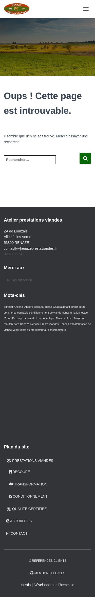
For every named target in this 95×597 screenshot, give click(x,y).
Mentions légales (47, 573)
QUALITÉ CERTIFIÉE (26, 508)
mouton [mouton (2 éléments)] (8, 323)
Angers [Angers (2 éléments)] (28, 306)
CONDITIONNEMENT (28, 496)
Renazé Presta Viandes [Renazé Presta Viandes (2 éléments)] (44, 323)
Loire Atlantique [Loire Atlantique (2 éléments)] (45, 318)
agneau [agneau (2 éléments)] (8, 306)
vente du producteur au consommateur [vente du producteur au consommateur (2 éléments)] (43, 329)
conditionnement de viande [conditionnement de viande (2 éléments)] (45, 312)
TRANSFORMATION (28, 484)
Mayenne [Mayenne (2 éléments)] (79, 318)
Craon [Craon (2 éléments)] (7, 318)
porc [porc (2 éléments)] (16, 323)
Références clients (47, 561)
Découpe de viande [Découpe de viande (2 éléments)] (23, 318)
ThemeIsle (66, 585)
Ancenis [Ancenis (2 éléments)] (18, 306)
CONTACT (17, 533)
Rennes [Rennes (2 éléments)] (64, 323)
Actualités (19, 521)
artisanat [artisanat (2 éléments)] (39, 306)
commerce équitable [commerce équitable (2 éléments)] (16, 312)
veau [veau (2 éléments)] (15, 329)
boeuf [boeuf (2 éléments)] (48, 306)
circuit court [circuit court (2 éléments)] (78, 306)
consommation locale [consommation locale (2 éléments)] (75, 312)
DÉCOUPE (19, 472)
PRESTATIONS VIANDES (29, 460)
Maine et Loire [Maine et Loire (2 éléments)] (64, 318)
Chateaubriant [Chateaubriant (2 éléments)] (61, 306)
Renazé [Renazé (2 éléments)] (24, 323)
